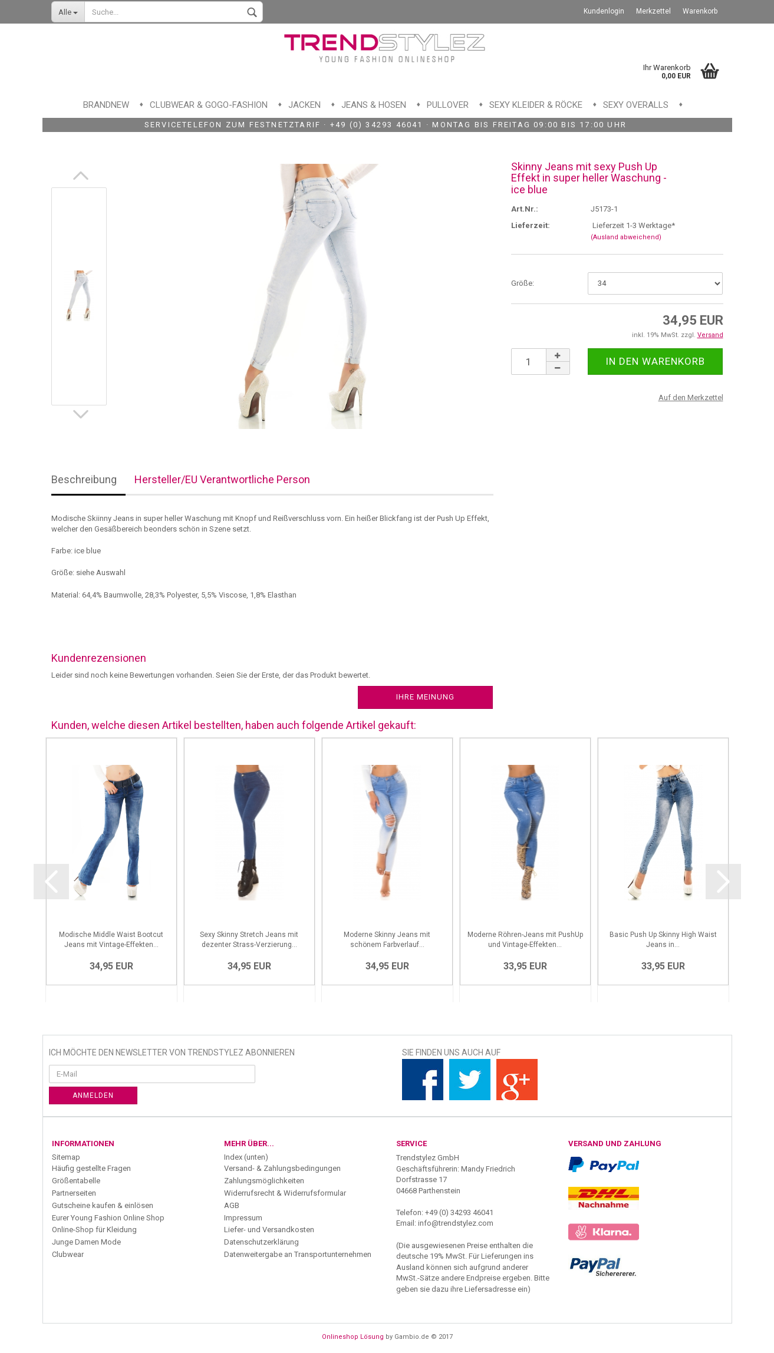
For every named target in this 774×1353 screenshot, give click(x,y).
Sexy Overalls (635, 105)
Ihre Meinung (425, 696)
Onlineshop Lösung (353, 1337)
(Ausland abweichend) (626, 237)
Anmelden (93, 1095)
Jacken (304, 105)
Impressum (243, 1217)
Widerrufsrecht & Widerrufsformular (285, 1193)
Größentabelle (76, 1180)
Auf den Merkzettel (690, 397)
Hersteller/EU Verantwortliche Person (222, 479)
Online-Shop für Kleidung (94, 1229)
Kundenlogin (604, 11)
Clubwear (68, 1254)
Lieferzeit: (530, 225)
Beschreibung (84, 479)
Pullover (448, 105)
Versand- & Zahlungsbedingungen (282, 1168)
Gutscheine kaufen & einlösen (102, 1205)
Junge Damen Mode (86, 1242)
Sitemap (66, 1157)
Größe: (522, 283)
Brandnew (106, 105)
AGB (231, 1205)
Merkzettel (653, 11)
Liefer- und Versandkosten (269, 1229)
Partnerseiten (74, 1193)
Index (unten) (246, 1157)
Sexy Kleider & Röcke (535, 105)
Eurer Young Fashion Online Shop (108, 1217)
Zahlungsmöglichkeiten (264, 1180)
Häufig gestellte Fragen (91, 1168)
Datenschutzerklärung (261, 1242)
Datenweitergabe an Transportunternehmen (297, 1254)
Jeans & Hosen (373, 105)
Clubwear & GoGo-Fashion (209, 105)
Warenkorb (700, 11)
